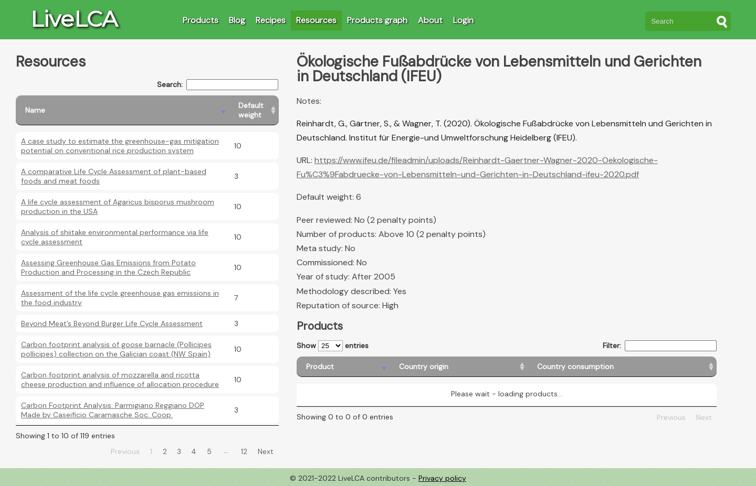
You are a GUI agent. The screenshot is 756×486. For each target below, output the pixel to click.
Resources (316, 20)
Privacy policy (442, 478)
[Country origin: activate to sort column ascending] (459, 367)
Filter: (660, 345)
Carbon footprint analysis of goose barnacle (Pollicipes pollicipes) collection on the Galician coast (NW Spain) (116, 349)
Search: (217, 84)
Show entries (333, 345)
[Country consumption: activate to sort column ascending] (622, 367)
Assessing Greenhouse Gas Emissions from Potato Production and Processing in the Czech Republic (108, 267)
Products (200, 20)
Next (266, 451)
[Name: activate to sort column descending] (122, 110)
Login (463, 20)
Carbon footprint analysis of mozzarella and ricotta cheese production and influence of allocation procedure (120, 379)
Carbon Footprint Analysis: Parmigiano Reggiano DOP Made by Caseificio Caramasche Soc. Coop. (112, 410)
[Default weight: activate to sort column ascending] (254, 110)
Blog (237, 20)
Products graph (377, 20)
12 (244, 451)
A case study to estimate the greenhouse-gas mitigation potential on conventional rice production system (120, 145)
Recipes (271, 20)
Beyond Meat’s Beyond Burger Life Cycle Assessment (112, 323)
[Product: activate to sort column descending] (343, 367)
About (430, 20)
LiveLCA (74, 19)
